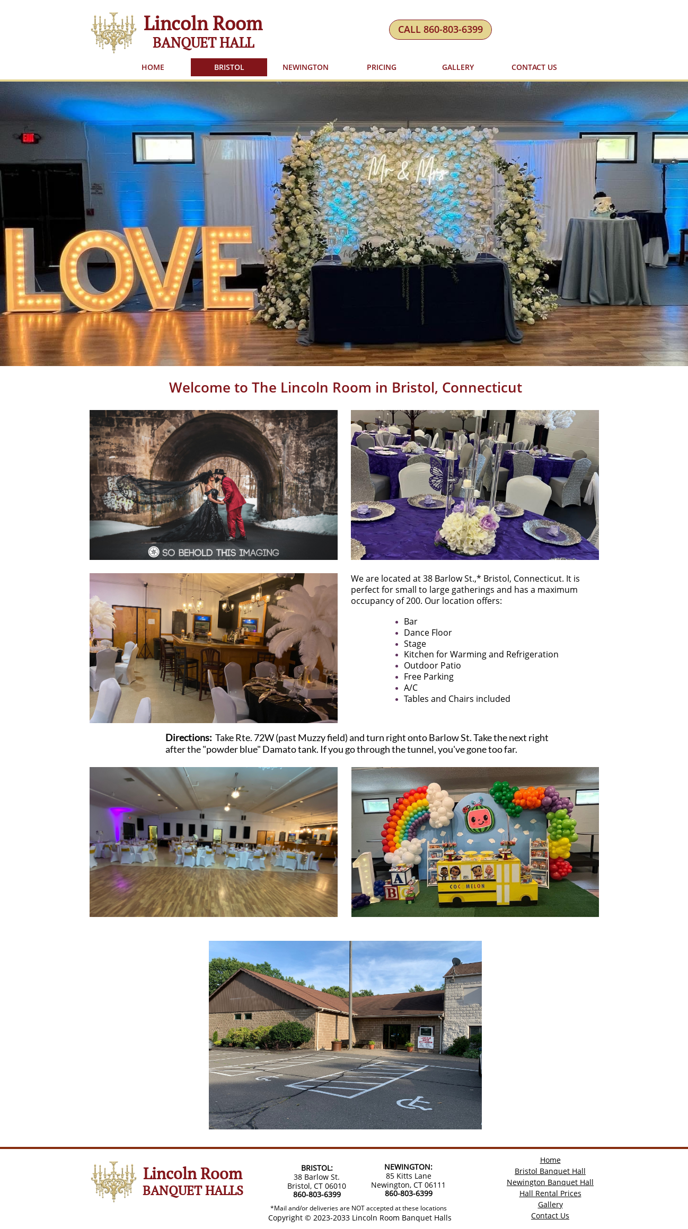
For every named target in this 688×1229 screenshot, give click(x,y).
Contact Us (550, 1215)
